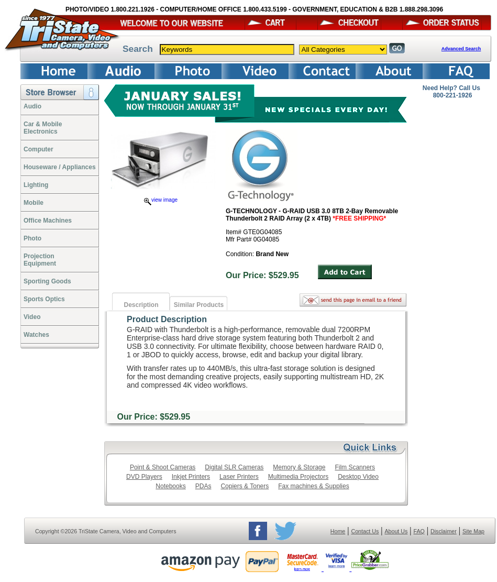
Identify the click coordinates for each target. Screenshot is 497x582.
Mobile (33, 202)
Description (141, 305)
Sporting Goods (47, 281)
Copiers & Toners (244, 486)
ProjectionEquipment (40, 259)
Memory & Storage (299, 467)
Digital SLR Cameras (234, 467)
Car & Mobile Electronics (43, 127)
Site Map (473, 531)
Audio (32, 106)
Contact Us (365, 531)
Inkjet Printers (191, 476)
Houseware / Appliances (60, 167)
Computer (38, 149)
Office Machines (48, 220)
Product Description (167, 319)
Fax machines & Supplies (313, 486)
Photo (32, 238)
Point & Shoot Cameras (162, 467)
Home (337, 531)
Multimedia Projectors (298, 476)
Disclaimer (443, 531)
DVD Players (144, 476)
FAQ (418, 531)
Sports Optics (44, 299)
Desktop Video (358, 476)
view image (161, 200)
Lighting (36, 185)
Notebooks (170, 486)
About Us (395, 531)
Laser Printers (239, 476)
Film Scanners (355, 467)
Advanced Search (461, 48)
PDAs (203, 486)
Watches (36, 334)
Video (32, 317)
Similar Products (199, 305)
